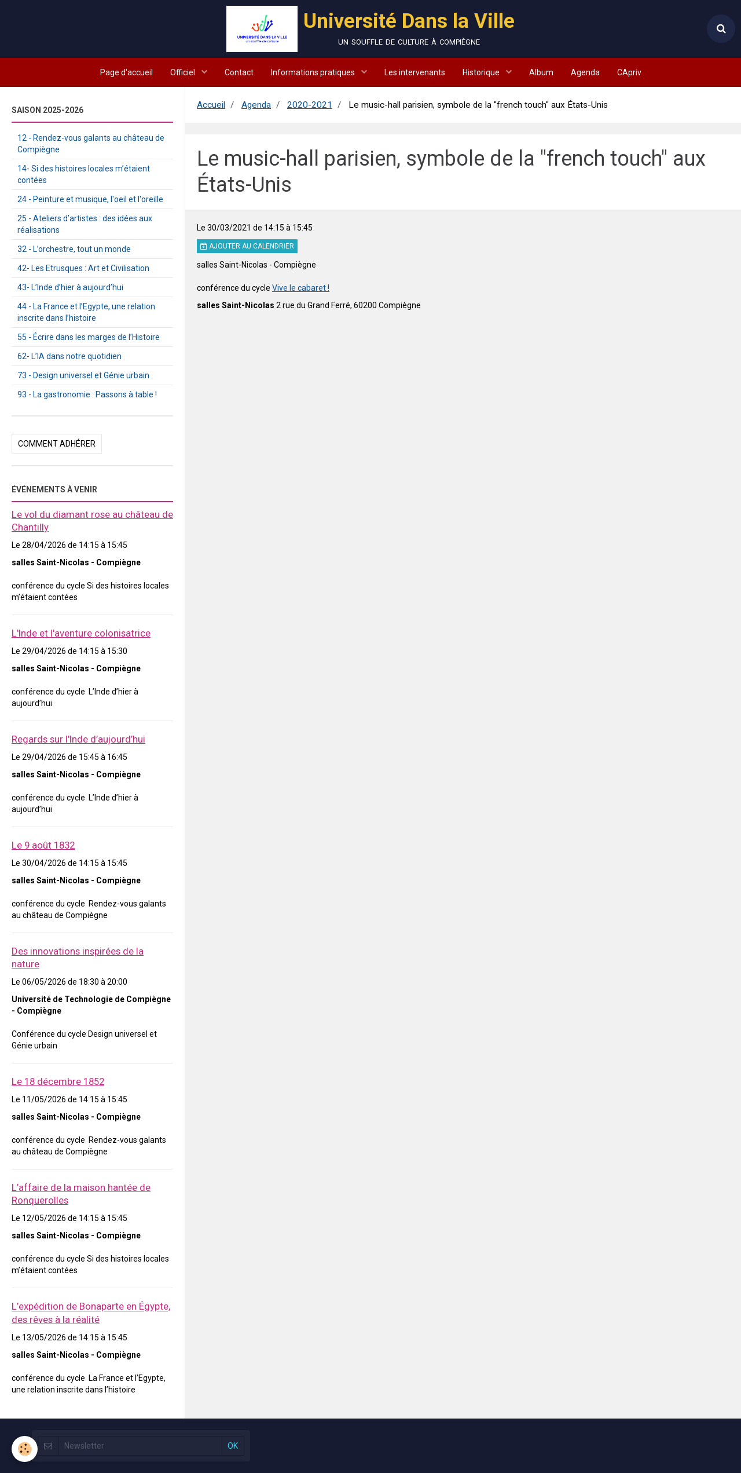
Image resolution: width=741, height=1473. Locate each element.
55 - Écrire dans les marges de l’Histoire (88, 337)
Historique (482, 72)
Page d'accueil (126, 72)
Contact (239, 72)
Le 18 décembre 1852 (58, 1081)
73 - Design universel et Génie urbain (83, 375)
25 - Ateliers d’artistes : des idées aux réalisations (84, 224)
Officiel (183, 72)
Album (541, 72)
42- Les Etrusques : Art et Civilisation (83, 268)
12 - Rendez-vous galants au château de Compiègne (90, 143)
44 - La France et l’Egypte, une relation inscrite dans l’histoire (86, 312)
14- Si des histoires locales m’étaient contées (83, 174)
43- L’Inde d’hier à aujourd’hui (70, 287)
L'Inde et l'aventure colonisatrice (81, 633)
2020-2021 (309, 105)
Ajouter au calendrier (247, 246)
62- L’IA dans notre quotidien (69, 356)
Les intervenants (414, 72)
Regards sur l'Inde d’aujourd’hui (78, 739)
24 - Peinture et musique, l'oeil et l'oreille (90, 199)
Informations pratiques (314, 72)
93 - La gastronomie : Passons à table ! (87, 394)
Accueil (211, 105)
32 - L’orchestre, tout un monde (74, 249)
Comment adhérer (57, 443)
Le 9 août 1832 (43, 845)
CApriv (629, 72)
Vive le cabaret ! (300, 288)
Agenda (585, 72)
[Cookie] (25, 1449)
